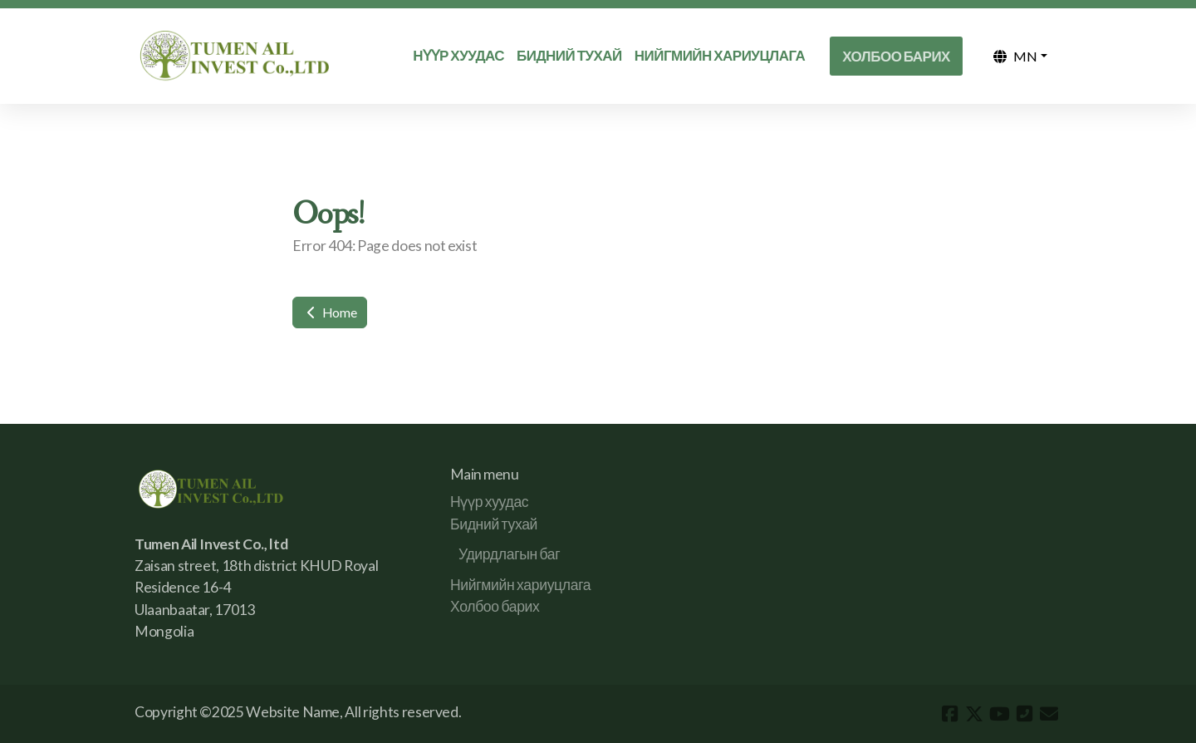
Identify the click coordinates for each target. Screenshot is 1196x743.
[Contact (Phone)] (1024, 713)
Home (329, 312)
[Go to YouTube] (999, 713)
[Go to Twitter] (974, 713)
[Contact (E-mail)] (1049, 713)
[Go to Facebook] (949, 713)
